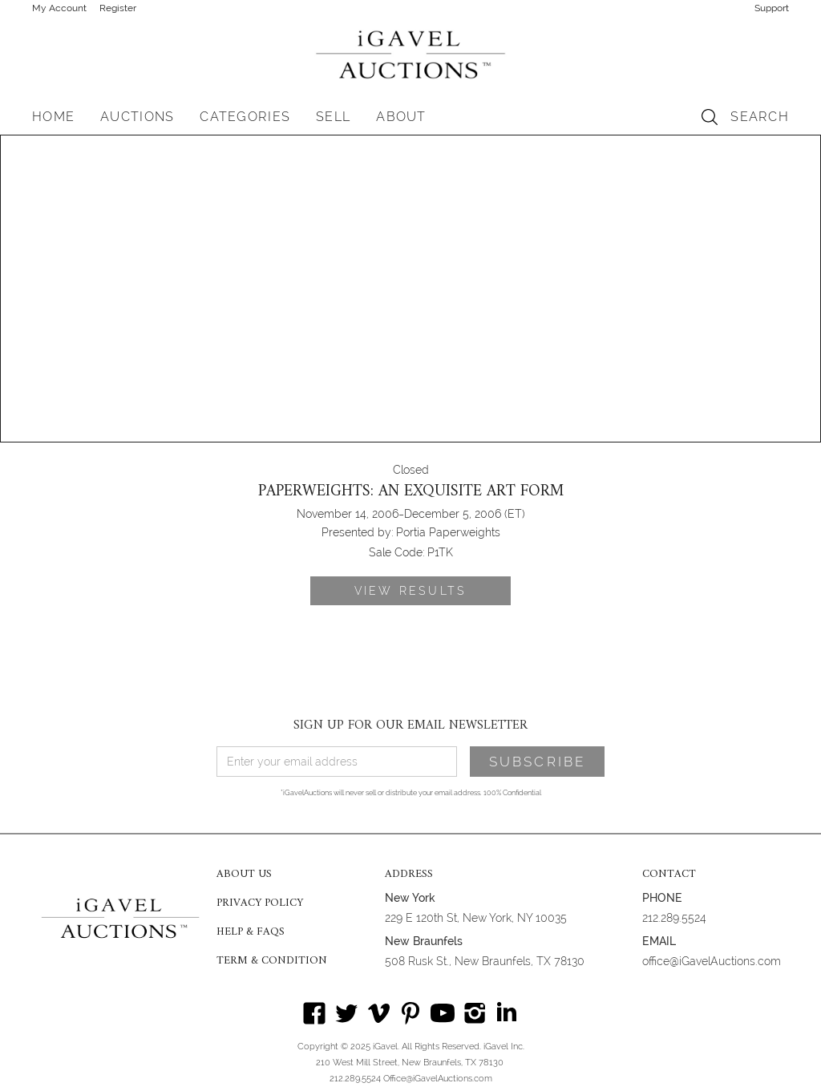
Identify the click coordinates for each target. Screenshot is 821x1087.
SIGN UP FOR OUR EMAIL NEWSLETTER (410, 725)
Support (771, 8)
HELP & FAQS (250, 932)
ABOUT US (244, 875)
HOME (53, 116)
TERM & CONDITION (271, 961)
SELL (333, 116)
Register (117, 8)
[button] (137, 117)
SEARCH (759, 116)
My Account (59, 8)
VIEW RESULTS (410, 590)
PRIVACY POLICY (259, 903)
